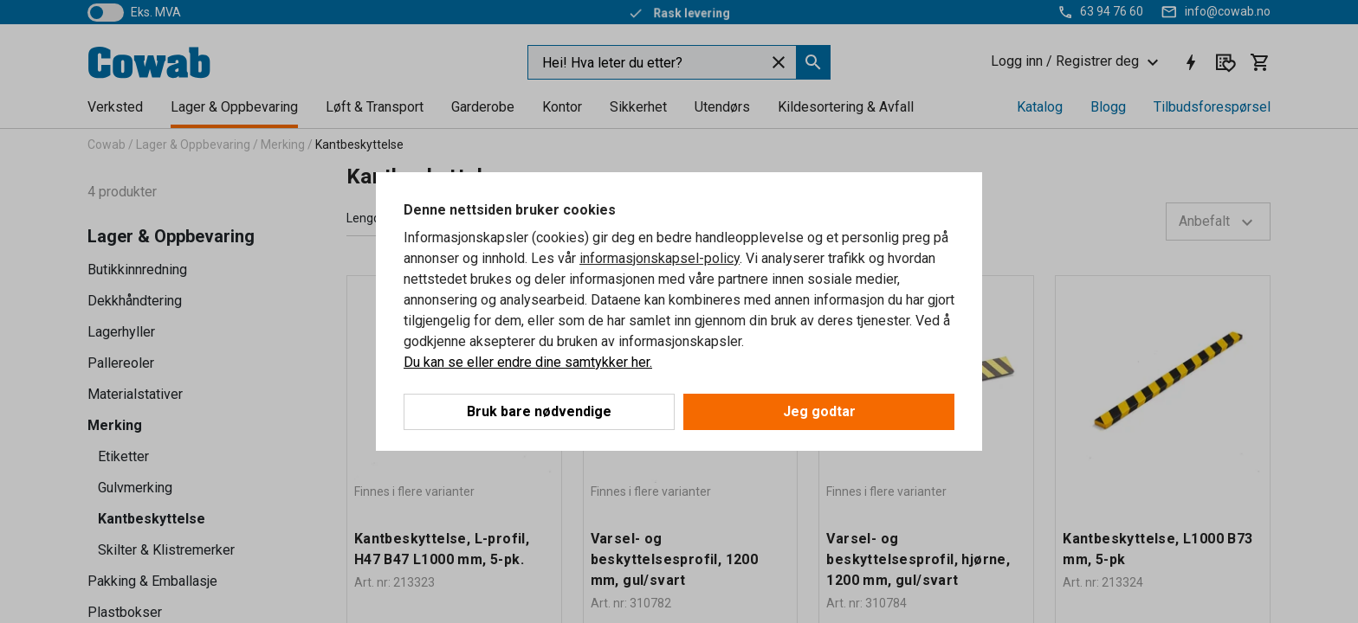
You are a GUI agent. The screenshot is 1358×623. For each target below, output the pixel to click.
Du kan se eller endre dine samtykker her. (528, 362)
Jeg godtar (819, 411)
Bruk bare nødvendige (539, 411)
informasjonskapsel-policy (659, 258)
